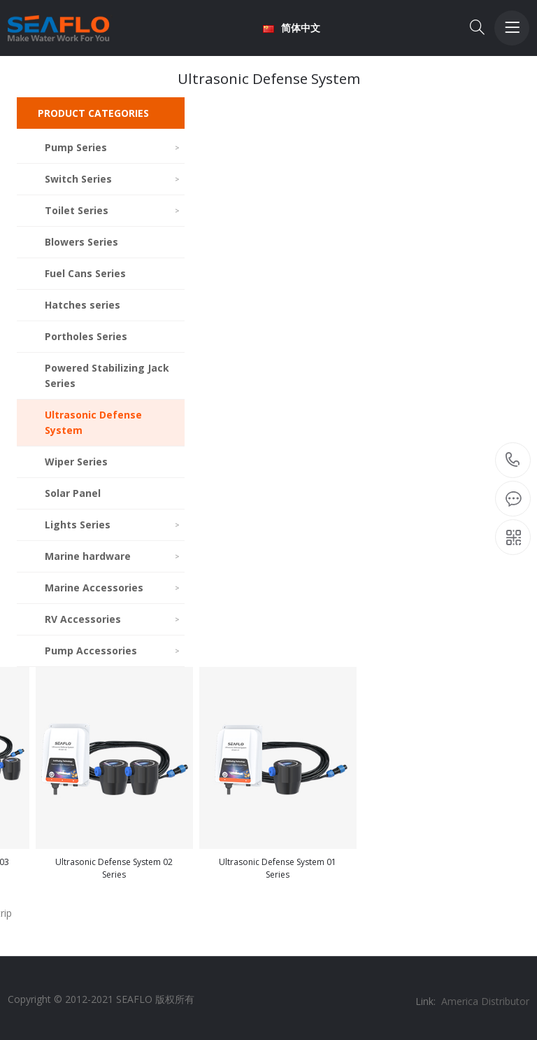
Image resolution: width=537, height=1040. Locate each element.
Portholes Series (86, 336)
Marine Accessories (113, 587)
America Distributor (485, 1001)
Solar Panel (73, 493)
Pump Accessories (113, 650)
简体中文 (291, 27)
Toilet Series (113, 210)
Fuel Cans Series (85, 273)
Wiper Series (76, 461)
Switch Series (113, 178)
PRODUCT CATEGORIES (93, 113)
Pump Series (113, 147)
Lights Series (113, 524)
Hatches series (82, 304)
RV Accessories (113, 619)
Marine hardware (113, 556)
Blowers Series (81, 241)
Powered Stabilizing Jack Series (107, 375)
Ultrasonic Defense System (93, 422)
